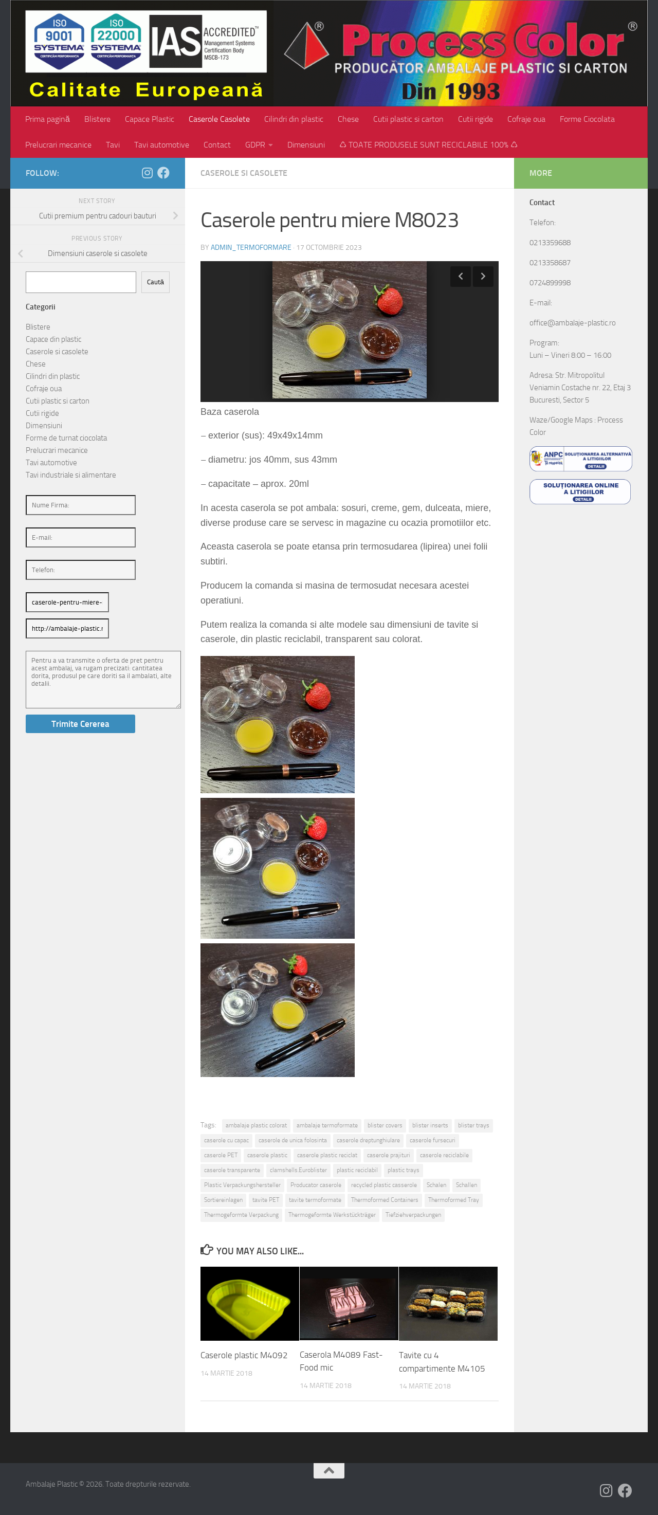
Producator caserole (315, 1185)
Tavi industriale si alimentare (71, 475)
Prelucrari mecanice (58, 145)
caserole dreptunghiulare (368, 1140)
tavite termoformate (315, 1199)
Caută (155, 282)
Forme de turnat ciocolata (66, 438)
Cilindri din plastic (293, 119)
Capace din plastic (53, 339)
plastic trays (403, 1170)
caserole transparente (232, 1170)
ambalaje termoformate (327, 1125)
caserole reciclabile (444, 1155)
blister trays (473, 1125)
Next (483, 276)
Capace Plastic (149, 119)
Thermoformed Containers (384, 1199)
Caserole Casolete (219, 119)
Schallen (466, 1185)
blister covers (385, 1125)
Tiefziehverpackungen (413, 1214)
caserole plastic (267, 1155)
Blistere (97, 119)
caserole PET (220, 1155)
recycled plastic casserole (384, 1185)
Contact (217, 145)
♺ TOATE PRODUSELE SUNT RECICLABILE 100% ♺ (428, 145)
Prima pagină (47, 119)
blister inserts (430, 1125)
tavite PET (265, 1199)
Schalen (436, 1185)
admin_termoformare (251, 247)
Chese (348, 119)
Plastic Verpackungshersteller (242, 1185)
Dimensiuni (306, 145)
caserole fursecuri (432, 1140)
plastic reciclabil (357, 1170)
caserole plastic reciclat (327, 1155)
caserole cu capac (226, 1140)
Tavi (113, 145)
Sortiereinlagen (223, 1199)
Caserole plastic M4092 (244, 1355)
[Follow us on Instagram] (147, 173)
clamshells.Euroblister (298, 1170)
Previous (460, 276)
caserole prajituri (388, 1155)
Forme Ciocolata (587, 119)
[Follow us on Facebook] (163, 173)
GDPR (255, 145)
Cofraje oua (526, 119)
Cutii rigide (475, 119)
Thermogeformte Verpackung (241, 1214)
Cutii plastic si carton (408, 119)
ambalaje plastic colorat (256, 1125)
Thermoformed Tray (453, 1199)
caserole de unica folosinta (293, 1140)
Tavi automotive (161, 145)
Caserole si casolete (243, 173)
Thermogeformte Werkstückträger (332, 1214)
